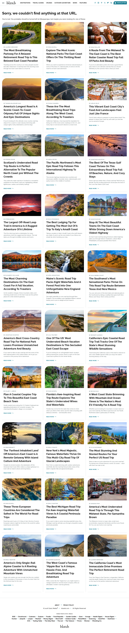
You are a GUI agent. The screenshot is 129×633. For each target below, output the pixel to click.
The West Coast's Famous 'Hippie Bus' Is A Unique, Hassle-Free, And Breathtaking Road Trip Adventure (61, 569)
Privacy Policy (68, 605)
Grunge (87, 616)
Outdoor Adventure (62, 3)
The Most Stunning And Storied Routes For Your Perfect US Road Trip (103, 454)
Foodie (48, 616)
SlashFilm (101, 619)
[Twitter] (105, 3)
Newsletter (120, 3)
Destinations (25, 3)
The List (60, 621)
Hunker (14, 619)
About (57, 605)
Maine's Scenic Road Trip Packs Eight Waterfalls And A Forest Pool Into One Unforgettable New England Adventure (63, 285)
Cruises (49, 3)
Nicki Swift (59, 619)
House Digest (109, 616)
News (75, 3)
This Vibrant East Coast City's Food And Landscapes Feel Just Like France (106, 110)
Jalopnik (22, 619)
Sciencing (92, 619)
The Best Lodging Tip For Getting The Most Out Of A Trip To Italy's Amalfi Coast (62, 226)
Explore (40, 616)
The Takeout (69, 621)
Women (87, 621)
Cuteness (32, 616)
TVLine (79, 621)
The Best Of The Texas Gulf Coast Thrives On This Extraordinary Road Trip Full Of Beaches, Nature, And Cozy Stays (107, 169)
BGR (13, 616)
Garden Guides (71, 616)
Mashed (38, 619)
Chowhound (22, 616)
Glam (81, 616)
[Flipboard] (108, 3)
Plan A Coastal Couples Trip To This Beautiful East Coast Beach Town (20, 398)
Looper (30, 619)
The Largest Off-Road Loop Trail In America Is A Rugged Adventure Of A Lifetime (20, 226)
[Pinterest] (101, 3)
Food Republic (58, 616)
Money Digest (48, 619)
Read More (7, 72)
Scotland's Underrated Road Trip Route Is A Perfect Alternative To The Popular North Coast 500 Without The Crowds (21, 169)
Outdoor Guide (70, 619)
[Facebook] (95, 3)
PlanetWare (82, 619)
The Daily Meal (50, 621)
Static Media (53, 608)
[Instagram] (98, 3)
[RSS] (111, 3)
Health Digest (97, 616)
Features (83, 3)
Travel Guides (38, 3)
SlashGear (111, 619)
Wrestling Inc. (97, 621)
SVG (28, 621)
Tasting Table (37, 621)
